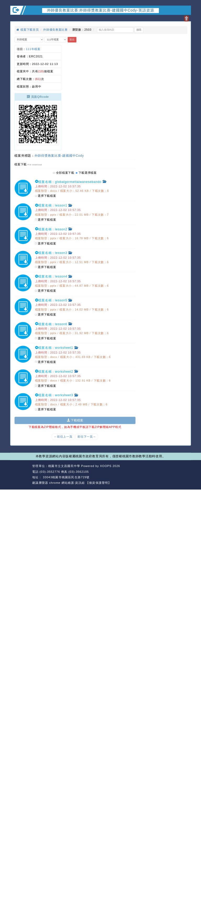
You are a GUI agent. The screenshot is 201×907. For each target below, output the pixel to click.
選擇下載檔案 (45, 196)
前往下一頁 (86, 436)
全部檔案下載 (63, 172)
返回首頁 (165, 471)
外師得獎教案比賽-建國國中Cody (59, 155)
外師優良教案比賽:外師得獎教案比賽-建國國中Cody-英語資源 (100, 10)
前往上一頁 (63, 436)
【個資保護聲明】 (98, 482)
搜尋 (138, 29)
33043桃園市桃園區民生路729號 (66, 477)
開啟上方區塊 (186, 18)
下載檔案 (75, 420)
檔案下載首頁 (27, 29)
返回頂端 (183, 471)
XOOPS (105, 466)
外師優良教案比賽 (55, 29)
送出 (71, 39)
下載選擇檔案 (86, 172)
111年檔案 (33, 49)
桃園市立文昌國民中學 (64, 466)
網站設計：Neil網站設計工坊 (20, 474)
